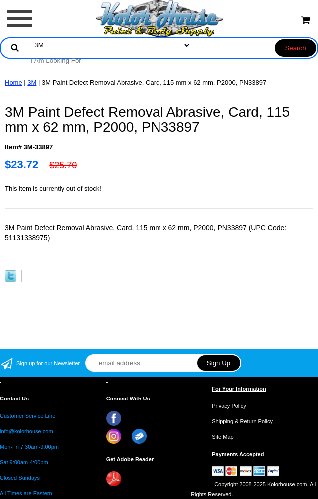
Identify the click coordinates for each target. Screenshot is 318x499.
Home (13, 82)
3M (31, 82)
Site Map (222, 437)
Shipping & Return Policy (242, 421)
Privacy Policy (229, 406)
